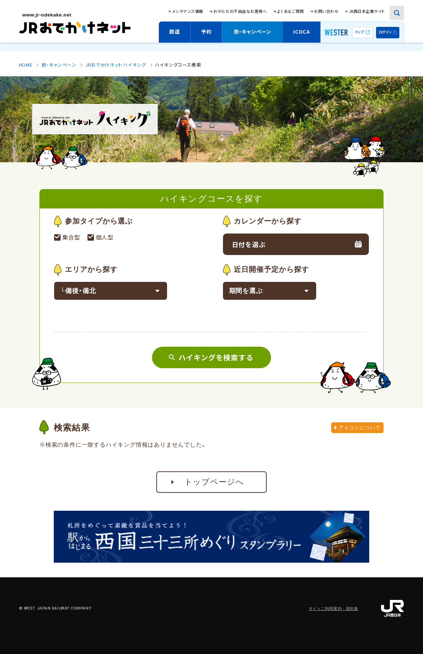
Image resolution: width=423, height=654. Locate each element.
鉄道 (174, 31)
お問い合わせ (326, 11)
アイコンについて (357, 428)
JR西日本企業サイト (367, 11)
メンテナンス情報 (187, 11)
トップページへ (214, 481)
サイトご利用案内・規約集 (333, 608)
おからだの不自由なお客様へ (240, 11)
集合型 (72, 237)
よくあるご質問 (290, 11)
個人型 (107, 237)
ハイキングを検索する (216, 357)
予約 (206, 31)
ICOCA (301, 31)
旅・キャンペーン (252, 31)
